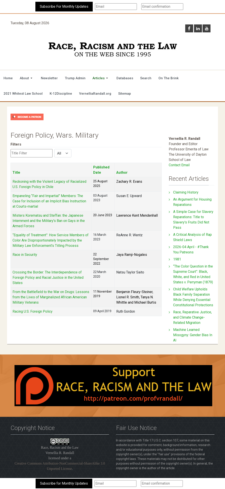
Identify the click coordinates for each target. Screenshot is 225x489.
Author (122, 172)
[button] (26, 78)
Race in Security (25, 255)
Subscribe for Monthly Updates (64, 483)
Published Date (101, 170)
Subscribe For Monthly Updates (64, 6)
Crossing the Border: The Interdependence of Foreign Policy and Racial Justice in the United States (48, 277)
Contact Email (179, 165)
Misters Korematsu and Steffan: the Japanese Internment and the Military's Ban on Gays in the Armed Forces (49, 220)
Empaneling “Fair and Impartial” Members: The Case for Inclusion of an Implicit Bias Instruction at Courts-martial (49, 201)
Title (16, 172)
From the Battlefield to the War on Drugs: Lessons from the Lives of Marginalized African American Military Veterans (51, 297)
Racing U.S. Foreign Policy (33, 311)
